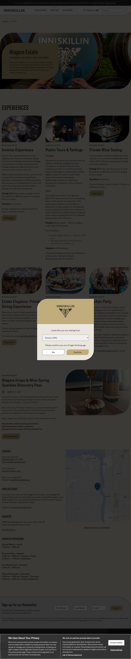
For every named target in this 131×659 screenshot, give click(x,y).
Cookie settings (116, 650)
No (53, 352)
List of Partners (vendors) (72, 655)
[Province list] (65, 338)
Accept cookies (116, 643)
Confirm (78, 352)
